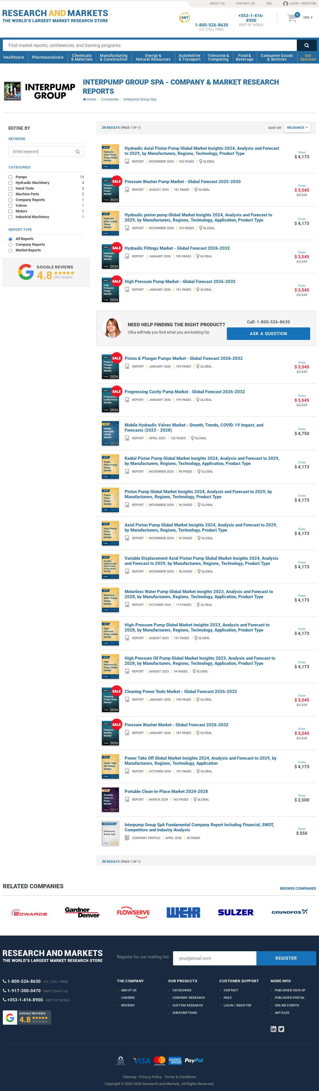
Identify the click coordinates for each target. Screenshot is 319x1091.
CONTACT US (245, 3)
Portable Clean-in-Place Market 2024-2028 (166, 791)
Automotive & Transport (190, 57)
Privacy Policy (150, 1077)
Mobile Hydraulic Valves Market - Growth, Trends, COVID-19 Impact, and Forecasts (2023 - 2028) (194, 428)
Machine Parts (50, 194)
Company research (188, 998)
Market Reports (28, 250)
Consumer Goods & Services (277, 57)
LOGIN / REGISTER (299, 3)
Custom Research (187, 1005)
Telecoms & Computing (218, 57)
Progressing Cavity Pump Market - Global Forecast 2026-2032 (185, 391)
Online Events (287, 1005)
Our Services (308, 57)
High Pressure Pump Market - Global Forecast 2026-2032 (180, 281)
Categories (182, 990)
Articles (282, 1013)
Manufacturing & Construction (113, 57)
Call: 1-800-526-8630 (268, 322)
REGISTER (286, 958)
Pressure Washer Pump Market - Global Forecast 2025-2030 (183, 181)
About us (129, 990)
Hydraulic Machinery (50, 182)
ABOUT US (217, 3)
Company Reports (50, 200)
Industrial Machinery (50, 217)
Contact (231, 990)
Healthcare (13, 57)
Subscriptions (184, 1013)
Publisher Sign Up (290, 990)
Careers (128, 998)
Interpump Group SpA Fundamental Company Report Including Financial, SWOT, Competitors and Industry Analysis (199, 827)
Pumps (50, 177)
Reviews (128, 1005)
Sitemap (129, 1077)
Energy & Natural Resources (153, 57)
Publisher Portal (290, 998)
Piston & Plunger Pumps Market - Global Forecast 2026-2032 (184, 358)
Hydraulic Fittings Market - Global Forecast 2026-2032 (177, 248)
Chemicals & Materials (81, 57)
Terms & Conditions (180, 1077)
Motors (50, 211)
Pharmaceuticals (47, 57)
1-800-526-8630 (211, 25)
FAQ (269, 3)
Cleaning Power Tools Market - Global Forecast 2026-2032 (181, 691)
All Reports (25, 239)
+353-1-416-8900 (251, 18)
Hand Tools (50, 188)
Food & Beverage (245, 57)
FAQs (228, 998)
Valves (50, 205)
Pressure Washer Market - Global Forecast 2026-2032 (177, 724)
